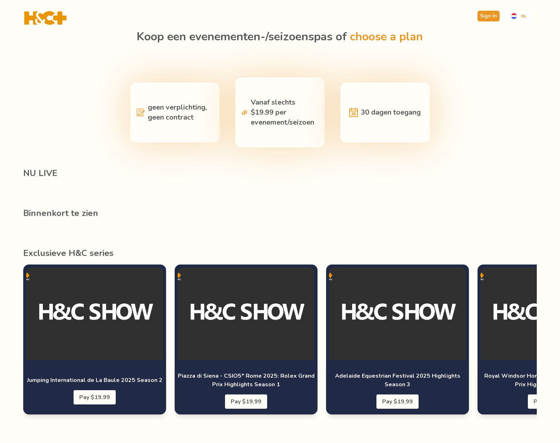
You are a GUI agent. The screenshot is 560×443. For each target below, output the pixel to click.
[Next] (525, 342)
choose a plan (386, 36)
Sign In (488, 15)
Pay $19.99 (94, 397)
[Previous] (34, 342)
